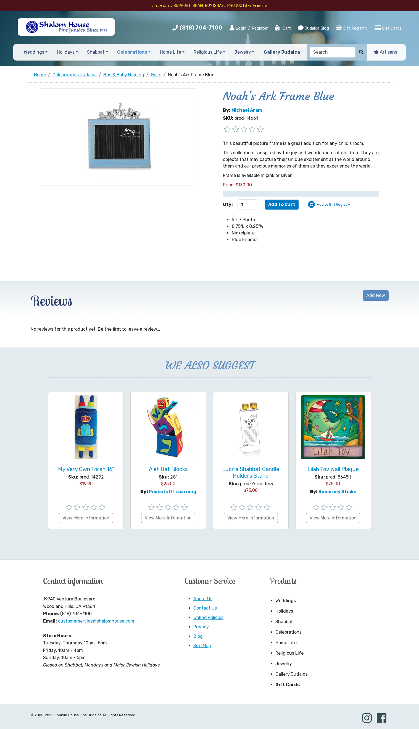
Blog (198, 636)
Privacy (201, 626)
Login (238, 28)
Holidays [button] (66, 52)
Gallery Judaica (291, 674)
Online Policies (208, 617)
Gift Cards (388, 28)
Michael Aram (246, 110)
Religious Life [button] (208, 52)
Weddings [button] (34, 52)
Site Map (202, 645)
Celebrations (288, 632)
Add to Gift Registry (333, 204)
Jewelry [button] (242, 52)
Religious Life (289, 653)
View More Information (85, 518)
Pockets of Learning (172, 491)
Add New (375, 295)
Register (260, 28)
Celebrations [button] (132, 52)
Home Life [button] (170, 52)
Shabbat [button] (95, 52)
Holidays (284, 611)
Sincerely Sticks (337, 491)
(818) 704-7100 (201, 27)
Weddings (285, 600)
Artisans (385, 52)
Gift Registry (351, 28)
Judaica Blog (313, 28)
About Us (202, 598)
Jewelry (283, 663)
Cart (282, 28)
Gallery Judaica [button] (282, 52)
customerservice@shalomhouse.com (96, 621)
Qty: (228, 204)
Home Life (286, 642)
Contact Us (205, 608)
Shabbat (284, 621)
